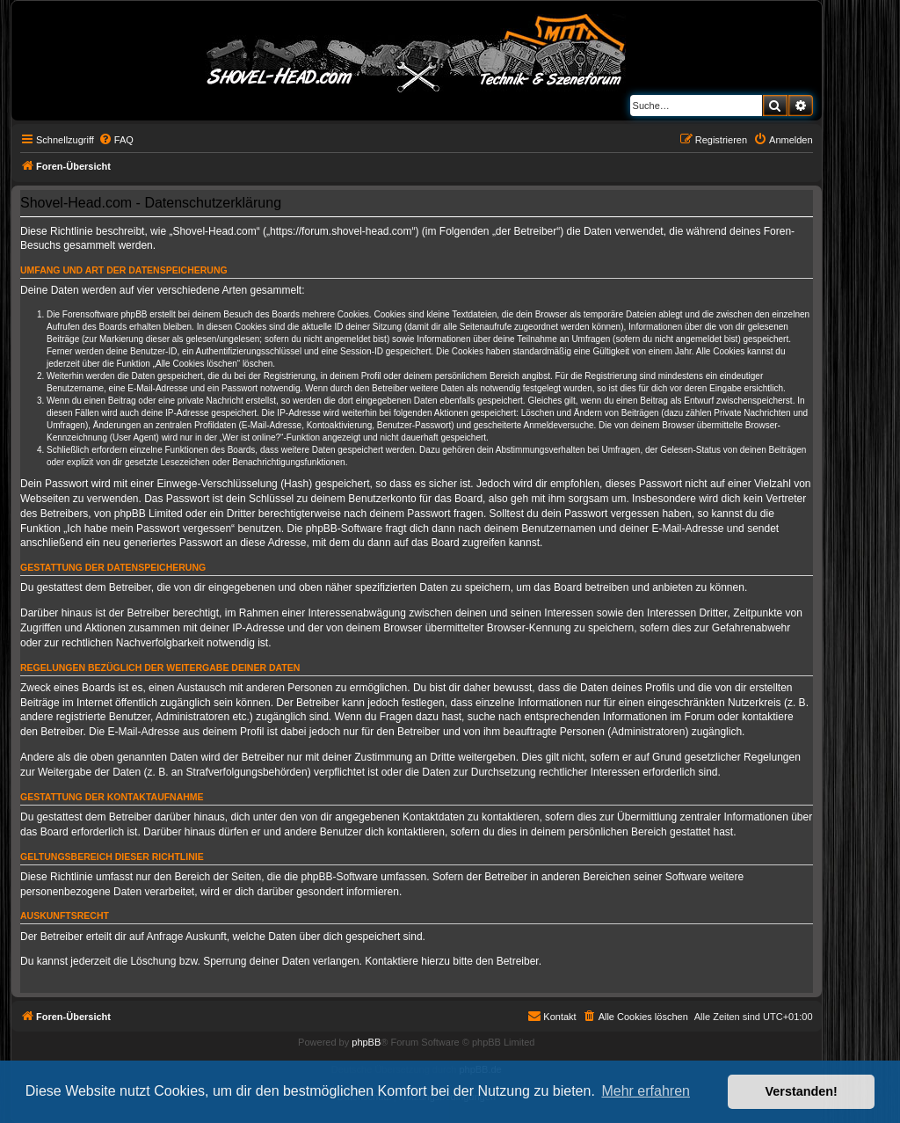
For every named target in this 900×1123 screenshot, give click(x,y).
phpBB (366, 1042)
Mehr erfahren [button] (645, 1090)
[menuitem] (116, 139)
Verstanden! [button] (802, 1091)
